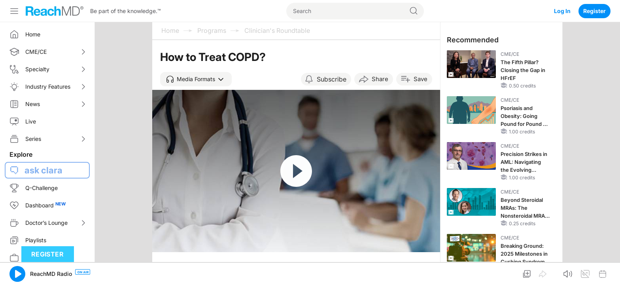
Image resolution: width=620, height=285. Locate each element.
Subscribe (331, 79)
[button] (196, 79)
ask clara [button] (43, 170)
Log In (562, 11)
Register (594, 11)
